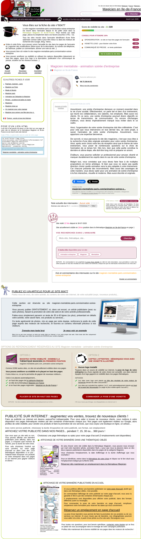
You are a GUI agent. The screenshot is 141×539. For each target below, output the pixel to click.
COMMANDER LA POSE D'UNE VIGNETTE (106, 397)
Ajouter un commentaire (128, 279)
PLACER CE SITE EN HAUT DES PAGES (39, 397)
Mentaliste (95, 254)
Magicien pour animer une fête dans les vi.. (19, 112)
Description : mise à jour (129, 201)
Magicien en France (36, 383)
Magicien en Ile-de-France (122, 9)
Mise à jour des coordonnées (89, 85)
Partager (80, 182)
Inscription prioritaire (38, 72)
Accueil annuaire (7, 72)
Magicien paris (10, 93)
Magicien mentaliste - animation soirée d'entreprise (20, 154)
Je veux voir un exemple (75, 331)
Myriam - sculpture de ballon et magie (18, 100)
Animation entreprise (68, 254)
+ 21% (136, 47)
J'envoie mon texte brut (33, 331)
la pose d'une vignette (92, 262)
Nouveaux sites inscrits (22, 72)
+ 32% (136, 39)
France (131, 6)
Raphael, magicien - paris (14, 84)
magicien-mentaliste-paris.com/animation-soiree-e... (99, 189)
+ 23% (136, 43)
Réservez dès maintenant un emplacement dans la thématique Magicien (93, 464)
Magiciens (8, 103)
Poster (95, 182)
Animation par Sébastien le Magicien (17, 97)
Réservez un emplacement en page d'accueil (92, 510)
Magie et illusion (10, 90)
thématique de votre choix (99, 459)
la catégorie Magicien (35, 380)
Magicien (125, 6)
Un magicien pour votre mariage (16, 109)
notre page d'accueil (115, 489)
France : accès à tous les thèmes (19, 118)
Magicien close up (11, 106)
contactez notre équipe (116, 525)
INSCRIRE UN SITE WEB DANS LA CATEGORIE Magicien (30, 19)
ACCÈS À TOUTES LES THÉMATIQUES (77, 19)
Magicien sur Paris (11, 87)
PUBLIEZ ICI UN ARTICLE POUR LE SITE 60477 (40, 291)
